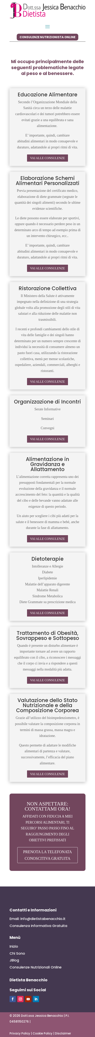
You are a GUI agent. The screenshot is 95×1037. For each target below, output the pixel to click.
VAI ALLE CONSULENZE (47, 158)
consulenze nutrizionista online (47, 37)
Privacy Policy (20, 1033)
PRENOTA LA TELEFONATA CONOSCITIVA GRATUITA (47, 855)
